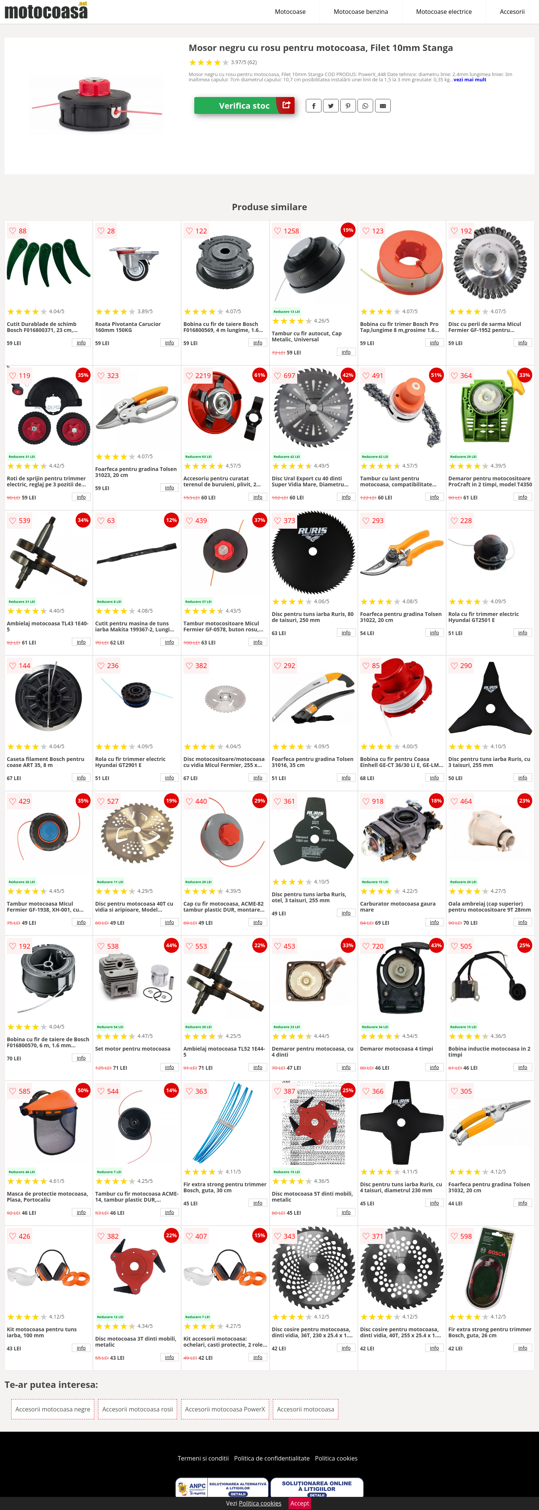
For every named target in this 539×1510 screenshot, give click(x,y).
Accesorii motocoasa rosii (137, 1409)
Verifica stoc (257, 105)
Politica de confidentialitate (272, 1458)
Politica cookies (336, 1458)
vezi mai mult (470, 79)
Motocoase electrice (444, 11)
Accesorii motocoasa (305, 1409)
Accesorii (512, 11)
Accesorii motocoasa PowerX (225, 1409)
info (81, 342)
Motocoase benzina (361, 11)
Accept (299, 1503)
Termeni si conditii (203, 1458)
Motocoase (290, 11)
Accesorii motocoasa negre (52, 1409)
